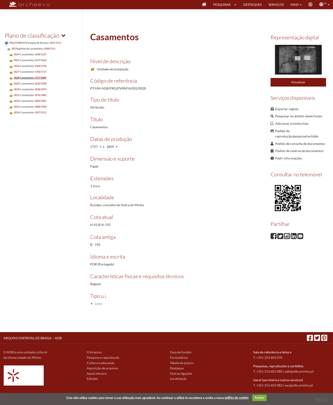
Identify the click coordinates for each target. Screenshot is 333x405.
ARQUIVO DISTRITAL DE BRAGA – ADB (32, 338)
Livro (98, 303)
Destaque (177, 368)
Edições (92, 378)
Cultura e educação (100, 363)
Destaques (252, 4)
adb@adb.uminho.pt (299, 371)
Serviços (276, 4)
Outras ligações (181, 373)
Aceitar (259, 397)
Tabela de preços (182, 363)
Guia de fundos (180, 352)
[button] (237, 4)
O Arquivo (94, 352)
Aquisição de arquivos (102, 368)
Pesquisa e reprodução (103, 357)
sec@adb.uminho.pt (299, 385)
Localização (178, 378)
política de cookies (237, 397)
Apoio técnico (97, 373)
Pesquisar (222, 4)
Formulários (179, 357)
